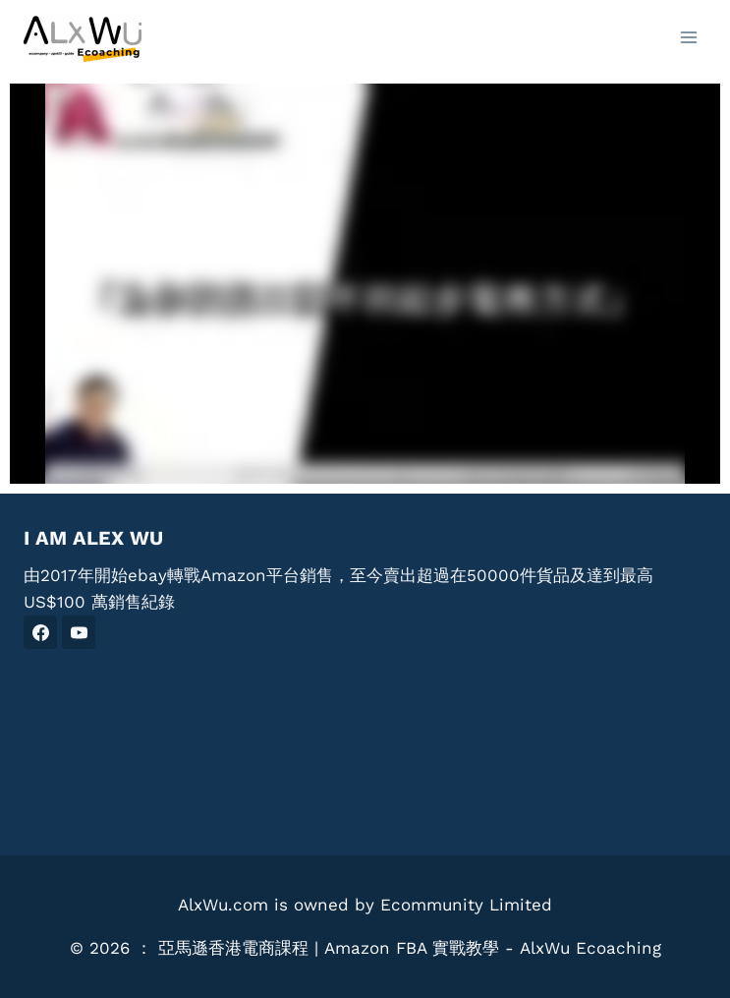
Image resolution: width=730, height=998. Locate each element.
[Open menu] (688, 37)
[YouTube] (78, 632)
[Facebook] (40, 632)
